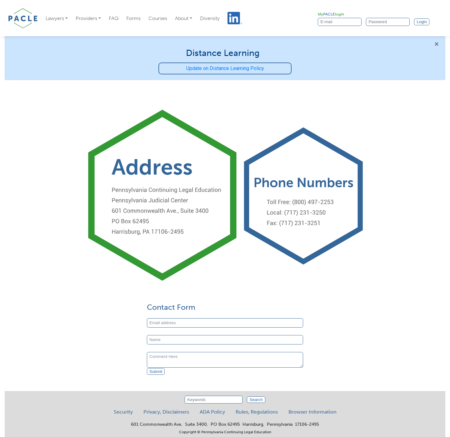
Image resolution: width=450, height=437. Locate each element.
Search (255, 399)
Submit (155, 371)
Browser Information (312, 412)
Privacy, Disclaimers (166, 412)
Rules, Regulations (257, 412)
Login (422, 21)
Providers (86, 18)
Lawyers (55, 18)
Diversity (210, 18)
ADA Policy (212, 412)
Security (123, 412)
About (181, 18)
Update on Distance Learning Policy (225, 68)
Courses (157, 18)
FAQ (113, 18)
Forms (133, 18)
